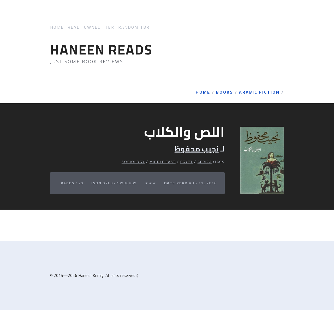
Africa (205, 162)
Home (57, 27)
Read (74, 27)
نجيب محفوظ (197, 149)
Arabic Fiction (259, 92)
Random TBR (134, 27)
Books (224, 92)
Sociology (133, 162)
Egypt (186, 162)
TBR (109, 27)
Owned (92, 27)
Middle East (163, 162)
